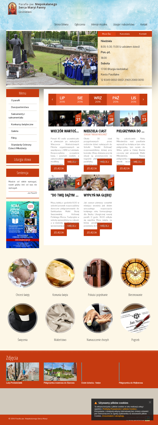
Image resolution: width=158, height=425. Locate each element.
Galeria (14, 131)
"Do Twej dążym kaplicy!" (70, 195)
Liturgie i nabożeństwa (123, 24)
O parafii (15, 100)
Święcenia (22, 340)
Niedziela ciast (95, 130)
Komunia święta (60, 295)
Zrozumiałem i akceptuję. (113, 416)
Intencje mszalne (99, 24)
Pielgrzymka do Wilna (134, 130)
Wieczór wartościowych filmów (76, 130)
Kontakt (143, 24)
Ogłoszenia (80, 24)
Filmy (14, 137)
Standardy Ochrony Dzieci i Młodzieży (20, 146)
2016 (62, 99)
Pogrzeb (135, 340)
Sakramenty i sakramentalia (17, 115)
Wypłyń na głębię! (98, 195)
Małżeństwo (60, 340)
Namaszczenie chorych (98, 340)
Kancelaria (125, 33)
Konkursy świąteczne (22, 124)
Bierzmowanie (135, 295)
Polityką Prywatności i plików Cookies (120, 409)
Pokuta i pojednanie (98, 295)
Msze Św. (106, 33)
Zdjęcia (59, 168)
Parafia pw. (38, 5)
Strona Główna (61, 24)
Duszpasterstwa (20, 107)
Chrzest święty (22, 295)
